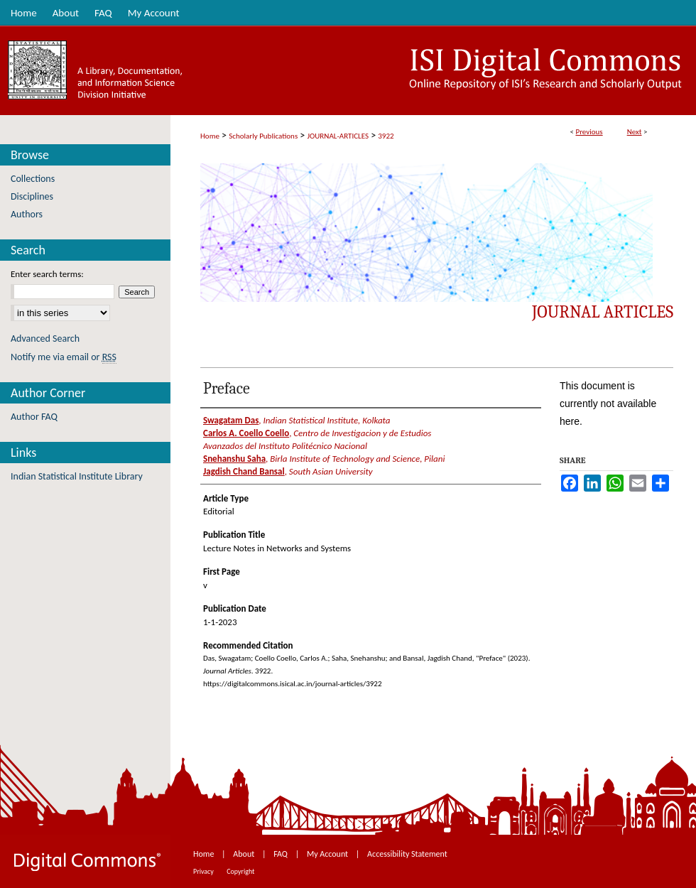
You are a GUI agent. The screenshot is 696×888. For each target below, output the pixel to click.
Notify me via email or (63, 357)
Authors (27, 214)
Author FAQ (34, 417)
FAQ (281, 854)
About (244, 854)
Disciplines (32, 196)
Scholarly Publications (263, 136)
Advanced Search (45, 338)
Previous (588, 131)
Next (634, 131)
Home (209, 136)
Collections (33, 179)
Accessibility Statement (407, 854)
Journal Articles (602, 312)
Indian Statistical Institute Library (77, 476)
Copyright (240, 871)
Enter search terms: (47, 274)
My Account (328, 854)
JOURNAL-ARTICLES (338, 136)
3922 (385, 136)
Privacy (204, 871)
